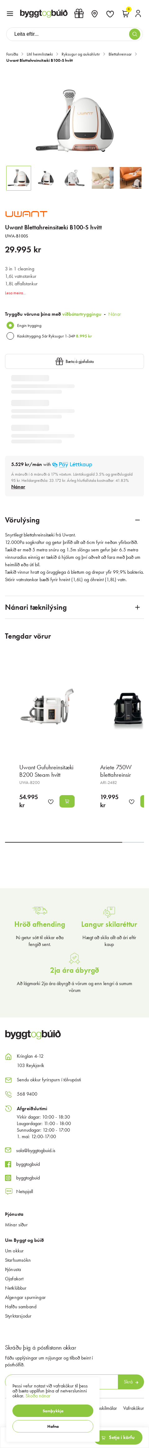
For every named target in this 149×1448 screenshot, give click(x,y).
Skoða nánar (38, 1395)
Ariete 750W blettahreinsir (116, 771)
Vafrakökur (133, 1408)
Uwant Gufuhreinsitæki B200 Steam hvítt (46, 771)
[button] (52, 1411)
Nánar (114, 314)
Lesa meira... (15, 293)
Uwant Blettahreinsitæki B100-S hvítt (39, 60)
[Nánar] (18, 486)
